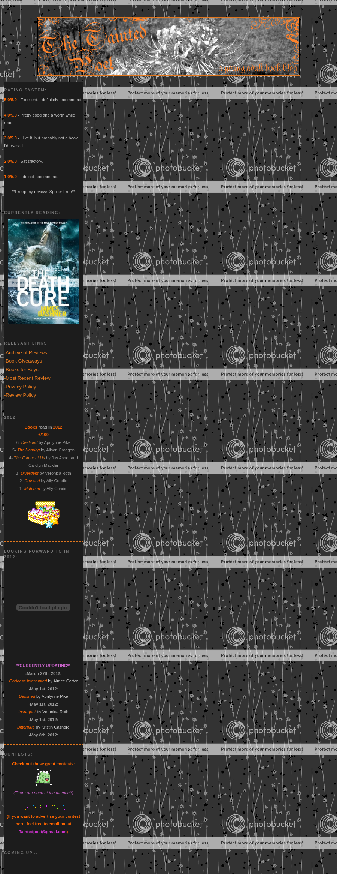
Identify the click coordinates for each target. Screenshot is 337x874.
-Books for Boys (21, 369)
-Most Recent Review (27, 378)
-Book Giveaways (23, 361)
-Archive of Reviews (25, 352)
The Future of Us (29, 458)
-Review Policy (20, 395)
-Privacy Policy (20, 387)
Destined (29, 442)
